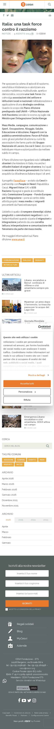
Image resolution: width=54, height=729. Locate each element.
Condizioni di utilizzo (22, 713)
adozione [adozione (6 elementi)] (8, 460)
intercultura (10, 265)
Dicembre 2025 (9, 500)
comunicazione (11, 260)
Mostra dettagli (36, 375)
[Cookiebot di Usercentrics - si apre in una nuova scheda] (38, 327)
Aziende (22, 645)
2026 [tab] (8, 520)
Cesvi (42, 33)
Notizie (6, 33)
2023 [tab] (45, 520)
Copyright (6, 713)
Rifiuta (27, 400)
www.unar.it (18, 239)
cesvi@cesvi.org (27, 668)
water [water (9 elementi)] (19, 464)
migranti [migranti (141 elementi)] (8, 464)
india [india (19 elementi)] (42, 460)
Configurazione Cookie (40, 715)
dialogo (27, 260)
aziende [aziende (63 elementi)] (21, 460)
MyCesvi (22, 638)
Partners (24, 715)
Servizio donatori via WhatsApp (31, 680)
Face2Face (19, 180)
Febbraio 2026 (9, 489)
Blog (19, 631)
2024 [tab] (33, 520)
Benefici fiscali (11, 715)
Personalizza (27, 392)
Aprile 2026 (8, 478)
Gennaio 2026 (9, 495)
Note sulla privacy (41, 713)
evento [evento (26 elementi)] (32, 460)
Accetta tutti (27, 383)
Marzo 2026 (8, 484)
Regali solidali (25, 624)
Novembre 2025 (10, 505)
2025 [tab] (20, 520)
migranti (39, 260)
